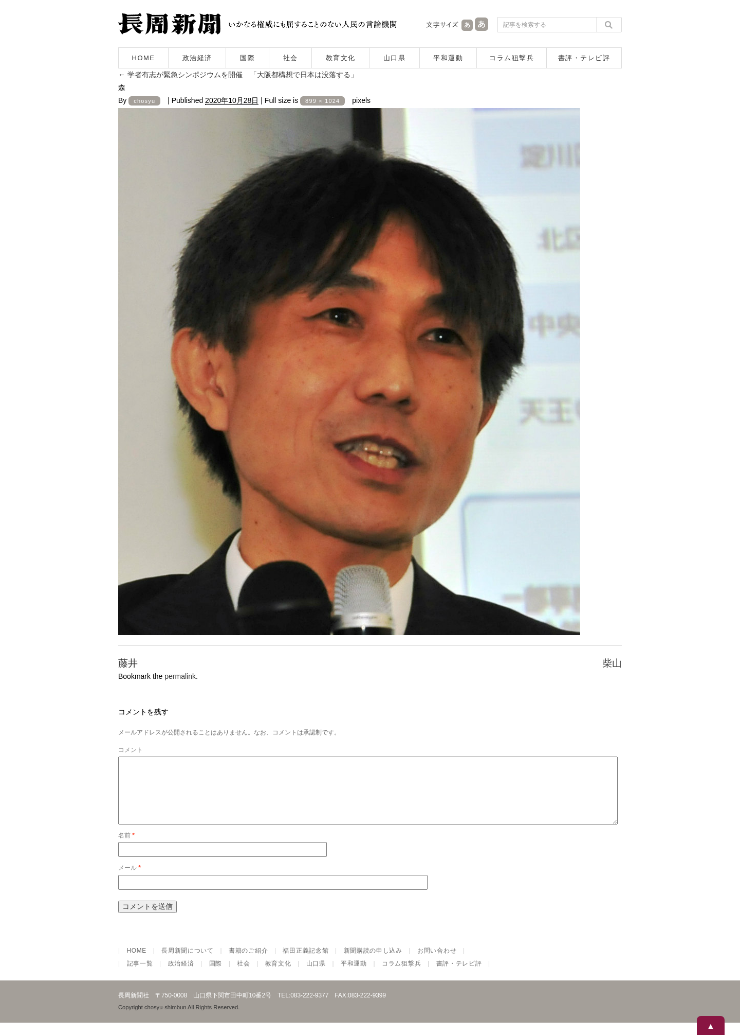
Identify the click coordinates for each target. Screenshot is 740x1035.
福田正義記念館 (305, 963)
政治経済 (197, 58)
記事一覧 (140, 975)
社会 (290, 58)
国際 (247, 58)
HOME (143, 58)
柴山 (612, 663)
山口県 (394, 58)
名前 (126, 847)
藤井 (128, 663)
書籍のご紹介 (248, 963)
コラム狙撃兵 (511, 58)
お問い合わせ (436, 963)
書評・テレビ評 (584, 58)
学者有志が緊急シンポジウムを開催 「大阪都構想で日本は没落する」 (238, 75)
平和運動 (448, 58)
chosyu (144, 101)
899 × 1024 (322, 101)
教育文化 (341, 58)
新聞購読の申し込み (373, 963)
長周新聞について (187, 963)
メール (129, 880)
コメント (130, 749)
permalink (180, 676)
